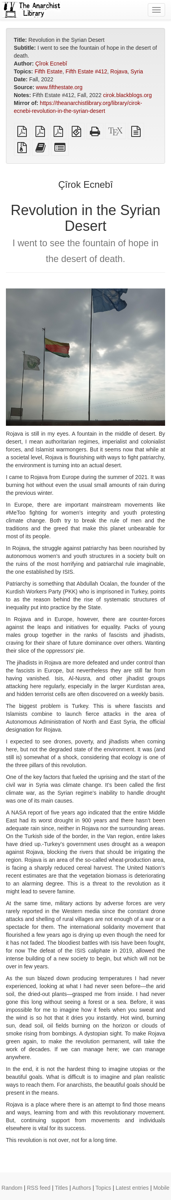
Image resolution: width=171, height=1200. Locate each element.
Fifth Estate (49, 71)
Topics (103, 1188)
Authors (81, 1188)
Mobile (161, 1188)
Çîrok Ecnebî (51, 63)
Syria (136, 71)
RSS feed (38, 1188)
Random (12, 1188)
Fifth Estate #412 (86, 71)
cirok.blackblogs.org (127, 95)
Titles (61, 1188)
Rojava (119, 71)
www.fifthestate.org (59, 87)
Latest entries (132, 1188)
